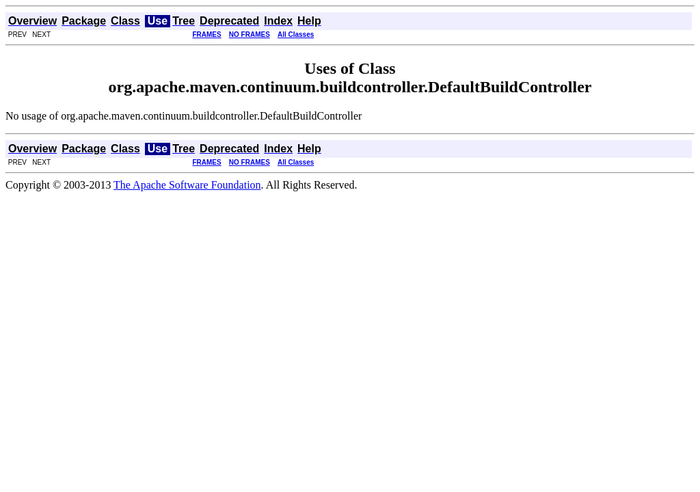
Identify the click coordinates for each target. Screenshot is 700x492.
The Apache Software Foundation (187, 185)
